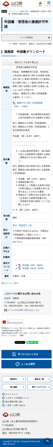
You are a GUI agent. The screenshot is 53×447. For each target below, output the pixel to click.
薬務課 (43, 11)
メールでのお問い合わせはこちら (23, 310)
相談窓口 (13, 379)
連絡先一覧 (39, 379)
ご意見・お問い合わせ (15, 405)
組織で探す (24, 11)
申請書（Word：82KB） (33, 268)
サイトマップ (11, 394)
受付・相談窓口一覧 (22, 225)
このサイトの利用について (17, 398)
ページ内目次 (26, 37)
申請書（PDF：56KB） (33, 265)
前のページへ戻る (9, 283)
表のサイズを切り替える (26, 62)
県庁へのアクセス (39, 387)
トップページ (13, 11)
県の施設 (13, 387)
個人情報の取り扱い (14, 401)
